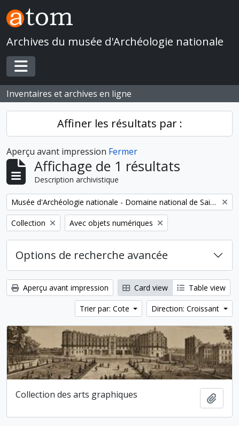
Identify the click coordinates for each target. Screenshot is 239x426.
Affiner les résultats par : (119, 123)
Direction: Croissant (186, 308)
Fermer (123, 151)
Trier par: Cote (106, 308)
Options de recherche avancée (92, 255)
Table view (201, 288)
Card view (145, 288)
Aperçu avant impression (60, 288)
